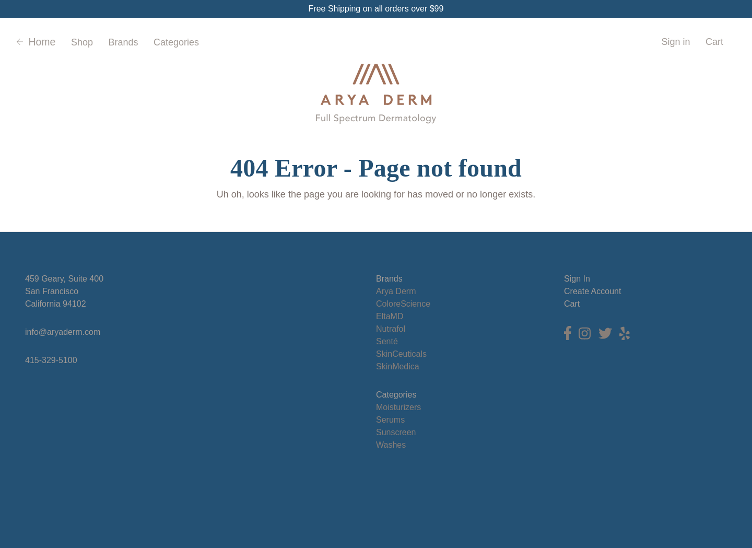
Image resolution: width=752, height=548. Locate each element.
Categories (176, 42)
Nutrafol (390, 328)
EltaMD (389, 316)
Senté (387, 341)
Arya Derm (396, 291)
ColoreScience (403, 303)
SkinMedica (397, 366)
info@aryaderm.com (62, 332)
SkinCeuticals (401, 353)
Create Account (592, 291)
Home (36, 42)
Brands (123, 42)
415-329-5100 (51, 360)
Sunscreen (396, 432)
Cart (572, 303)
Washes (391, 444)
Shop (82, 42)
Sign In (577, 278)
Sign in (675, 42)
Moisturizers (398, 407)
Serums (390, 419)
